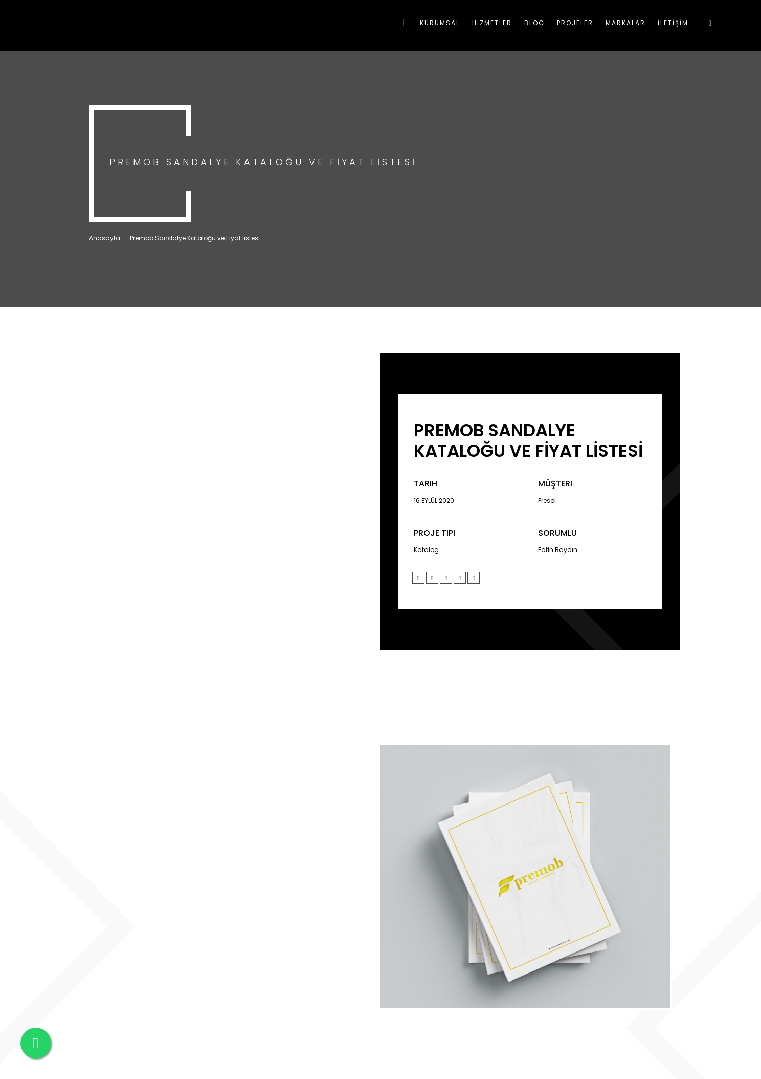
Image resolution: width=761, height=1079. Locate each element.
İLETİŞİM (673, 22)
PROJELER (575, 22)
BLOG (534, 22)
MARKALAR (625, 22)
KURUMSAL (440, 22)
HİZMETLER (492, 22)
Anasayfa (104, 238)
